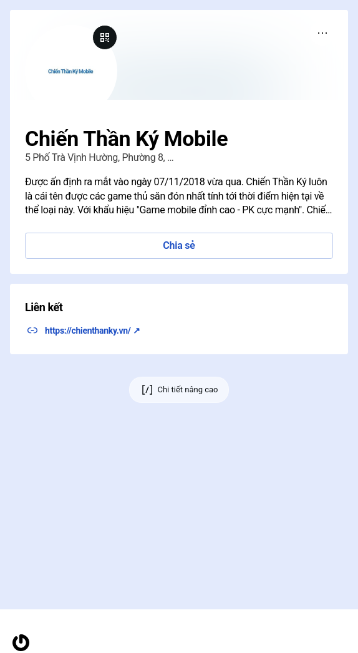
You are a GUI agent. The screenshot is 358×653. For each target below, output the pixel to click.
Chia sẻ (179, 245)
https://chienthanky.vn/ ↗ (92, 331)
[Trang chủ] (20, 642)
